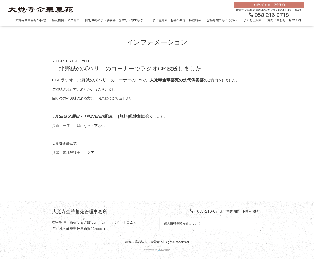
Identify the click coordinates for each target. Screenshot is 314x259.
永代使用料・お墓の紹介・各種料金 (176, 20)
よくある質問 (252, 20)
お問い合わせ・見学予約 (284, 20)
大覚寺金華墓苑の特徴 (30, 20)
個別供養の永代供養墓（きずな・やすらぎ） (115, 20)
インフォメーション (157, 42)
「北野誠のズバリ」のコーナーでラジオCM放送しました (127, 69)
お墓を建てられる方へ (222, 20)
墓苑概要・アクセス (65, 20)
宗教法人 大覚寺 (147, 242)
